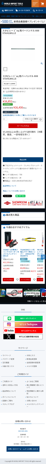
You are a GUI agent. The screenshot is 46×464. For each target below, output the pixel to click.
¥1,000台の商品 (27, 142)
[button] (43, 256)
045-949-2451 (23, 431)
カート (42, 3)
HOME (3, 16)
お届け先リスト (8, 366)
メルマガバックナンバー (35, 405)
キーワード (39, 10)
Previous (3, 292)
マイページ (6, 355)
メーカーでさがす (24, 10)
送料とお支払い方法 (10, 385)
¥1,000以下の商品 (11, 142)
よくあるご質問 (32, 381)
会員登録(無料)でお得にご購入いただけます (19, 115)
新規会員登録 (32, 359)
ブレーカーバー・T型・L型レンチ (31, 16)
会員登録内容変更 (33, 362)
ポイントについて (9, 397)
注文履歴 (5, 362)
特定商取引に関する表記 (35, 392)
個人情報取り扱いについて (35, 386)
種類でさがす (9, 10)
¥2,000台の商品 (10, 146)
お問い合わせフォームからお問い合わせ (23, 449)
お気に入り (31, 355)
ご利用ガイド (7, 381)
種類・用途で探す (13, 16)
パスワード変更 (8, 359)
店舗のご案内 (7, 400)
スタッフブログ (8, 404)
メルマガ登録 (32, 366)
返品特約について (9, 186)
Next (42, 290)
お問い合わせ (32, 400)
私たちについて (32, 397)
